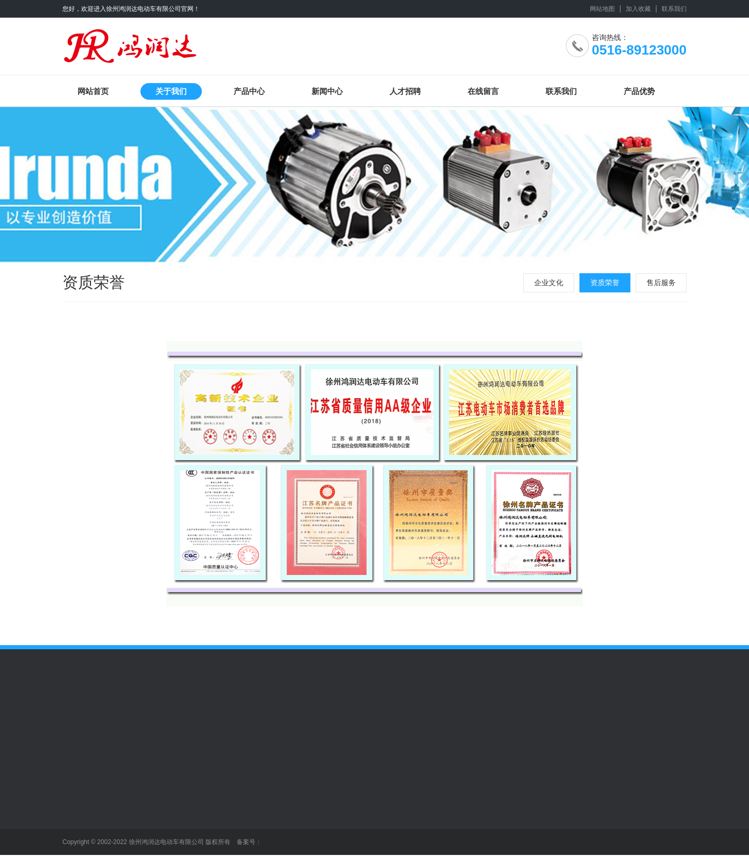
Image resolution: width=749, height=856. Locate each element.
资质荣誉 (604, 282)
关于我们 (171, 91)
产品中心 (249, 91)
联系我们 (674, 8)
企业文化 (548, 282)
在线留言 (483, 91)
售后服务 (661, 282)
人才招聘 (405, 91)
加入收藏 (638, 8)
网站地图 (602, 8)
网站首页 (93, 91)
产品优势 (639, 91)
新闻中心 (327, 91)
